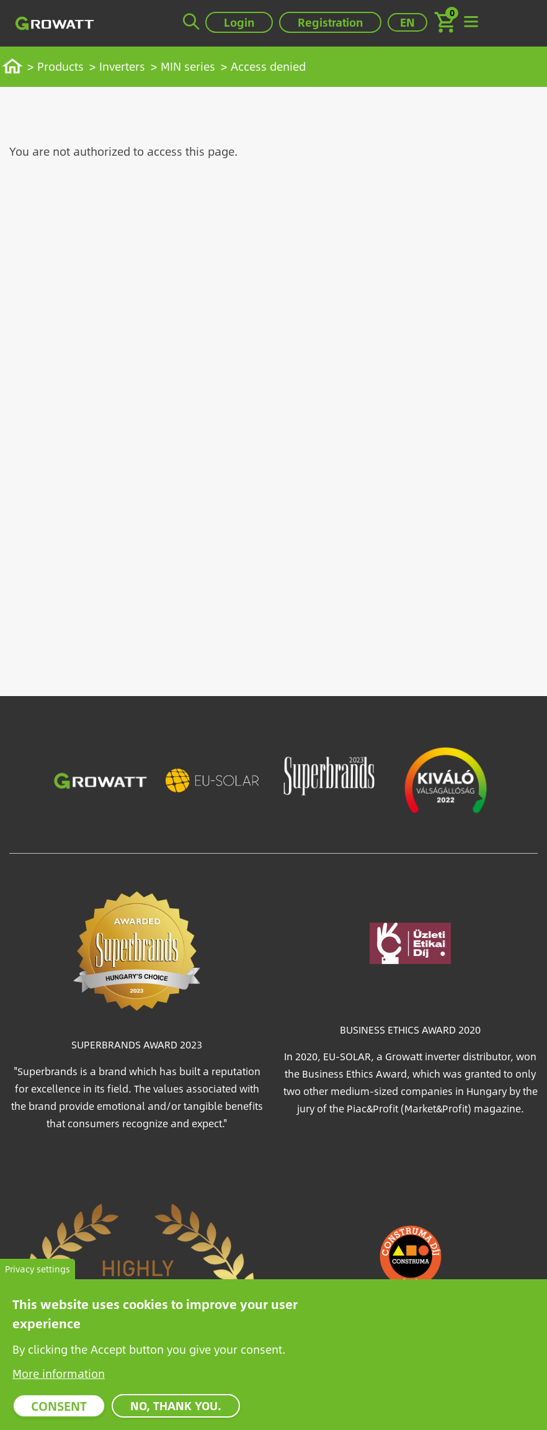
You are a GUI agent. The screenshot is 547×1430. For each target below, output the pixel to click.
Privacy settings (37, 1273)
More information (58, 1377)
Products (60, 66)
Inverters (122, 66)
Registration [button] (330, 22)
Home (16, 66)
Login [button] (239, 22)
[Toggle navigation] (470, 22)
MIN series (188, 66)
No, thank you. (175, 1409)
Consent (59, 1410)
